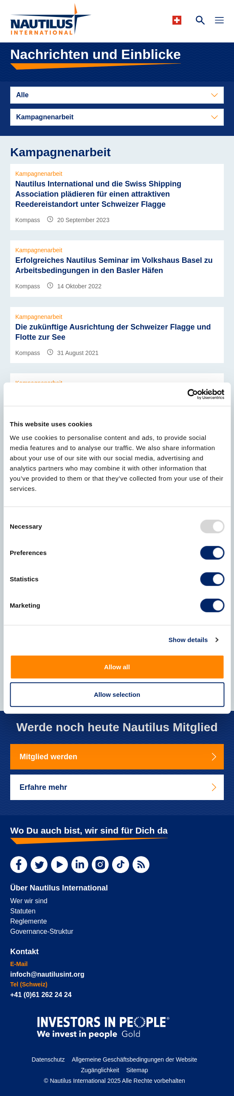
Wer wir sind (29, 900)
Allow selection (117, 694)
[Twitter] (39, 864)
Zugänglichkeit (100, 1070)
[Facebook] (18, 864)
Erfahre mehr (119, 787)
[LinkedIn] (79, 864)
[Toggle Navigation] (219, 21)
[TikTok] (120, 864)
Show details (188, 639)
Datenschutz (48, 1059)
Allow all (117, 666)
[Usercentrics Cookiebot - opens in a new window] (187, 394)
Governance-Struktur (41, 931)
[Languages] (178, 20)
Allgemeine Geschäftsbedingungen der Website (134, 1059)
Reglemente (28, 921)
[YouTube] (59, 864)
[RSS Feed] (141, 864)
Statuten (23, 911)
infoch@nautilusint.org (47, 974)
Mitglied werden (119, 756)
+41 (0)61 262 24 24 (41, 994)
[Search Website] (200, 21)
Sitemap (137, 1070)
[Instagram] (100, 864)
